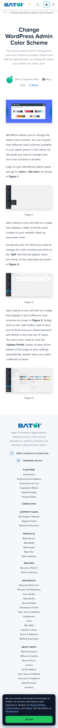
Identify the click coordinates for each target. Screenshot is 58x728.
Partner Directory (29, 572)
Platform (29, 469)
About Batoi (29, 647)
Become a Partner (29, 568)
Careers (29, 665)
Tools (29, 621)
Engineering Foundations (29, 479)
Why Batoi (29, 625)
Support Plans (29, 512)
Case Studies (29, 594)
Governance (11, 711)
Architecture (29, 474)
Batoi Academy (29, 556)
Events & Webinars (29, 634)
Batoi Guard (29, 547)
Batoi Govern (29, 538)
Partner (29, 563)
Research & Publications (29, 589)
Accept (29, 719)
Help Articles (29, 598)
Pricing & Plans (29, 496)
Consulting (29, 503)
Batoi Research (29, 683)
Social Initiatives (29, 669)
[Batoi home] (29, 425)
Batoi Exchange (29, 492)
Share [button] (33, 85)
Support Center (29, 521)
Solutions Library (29, 630)
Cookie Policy (12, 708)
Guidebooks (29, 616)
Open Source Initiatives (29, 612)
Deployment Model (29, 488)
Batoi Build (29, 543)
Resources (29, 580)
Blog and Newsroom (29, 585)
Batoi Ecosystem (29, 651)
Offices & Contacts (29, 656)
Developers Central (29, 607)
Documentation (29, 603)
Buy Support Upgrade (29, 516)
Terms (29, 708)
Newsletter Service (32, 460)
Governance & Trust (29, 483)
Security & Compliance (29, 678)
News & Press (29, 660)
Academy (29, 687)
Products (29, 533)
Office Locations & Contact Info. (32, 453)
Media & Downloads (29, 638)
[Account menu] (46, 4)
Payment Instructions (29, 525)
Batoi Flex (29, 552)
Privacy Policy (37, 705)
